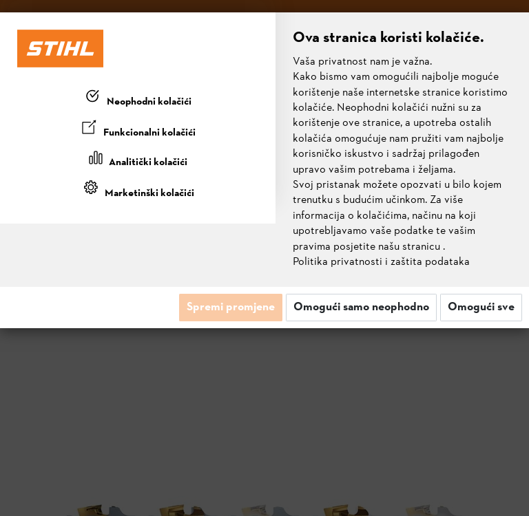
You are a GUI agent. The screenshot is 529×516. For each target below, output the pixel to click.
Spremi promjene (231, 307)
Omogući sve (481, 307)
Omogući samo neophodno (361, 307)
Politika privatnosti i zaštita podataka (381, 262)
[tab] (137, 99)
